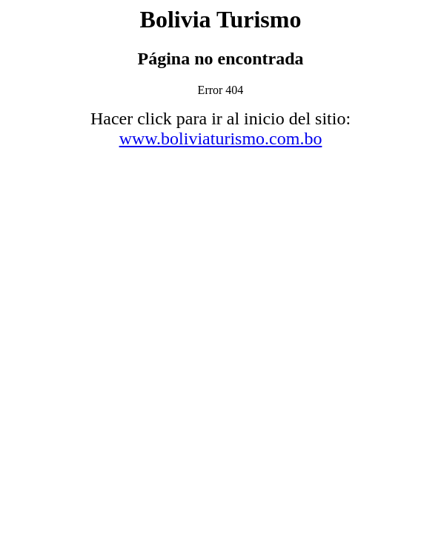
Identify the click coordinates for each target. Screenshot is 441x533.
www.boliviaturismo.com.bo (220, 138)
